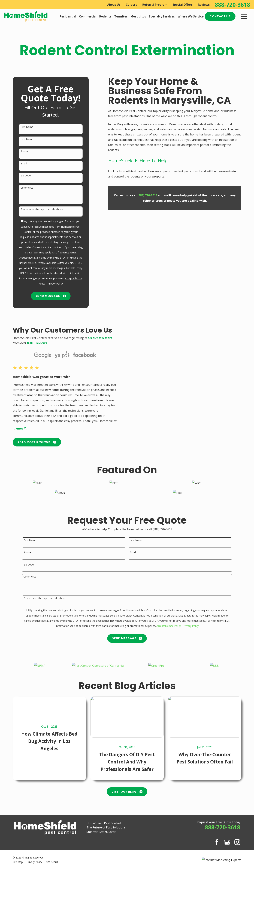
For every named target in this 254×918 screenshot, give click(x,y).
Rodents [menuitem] (105, 16)
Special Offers (183, 4)
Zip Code (25, 175)
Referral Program (154, 4)
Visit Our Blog (126, 792)
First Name (26, 127)
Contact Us (220, 16)
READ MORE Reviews (33, 442)
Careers (131, 4)
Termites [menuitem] (121, 16)
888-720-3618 (232, 4)
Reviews (204, 4)
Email (23, 163)
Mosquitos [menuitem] (138, 16)
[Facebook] (217, 842)
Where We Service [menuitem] (191, 16)
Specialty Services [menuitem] (162, 16)
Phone (24, 151)
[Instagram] (237, 842)
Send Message (51, 296)
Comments (26, 187)
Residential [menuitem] (68, 16)
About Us (113, 4)
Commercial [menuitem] (87, 16)
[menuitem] (18, 862)
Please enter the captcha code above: (42, 209)
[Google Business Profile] (227, 842)
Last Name (26, 139)
